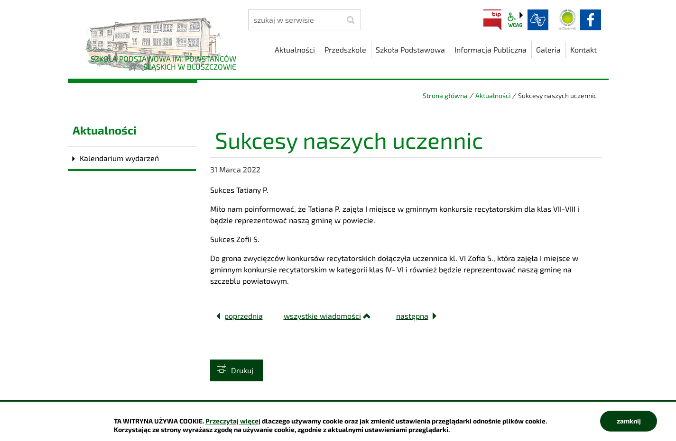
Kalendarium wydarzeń (119, 157)
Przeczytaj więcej (232, 421)
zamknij (629, 421)
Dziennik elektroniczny (567, 19)
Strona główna (445, 95)
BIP (492, 19)
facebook (590, 19)
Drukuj (242, 370)
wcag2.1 (515, 19)
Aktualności (492, 95)
